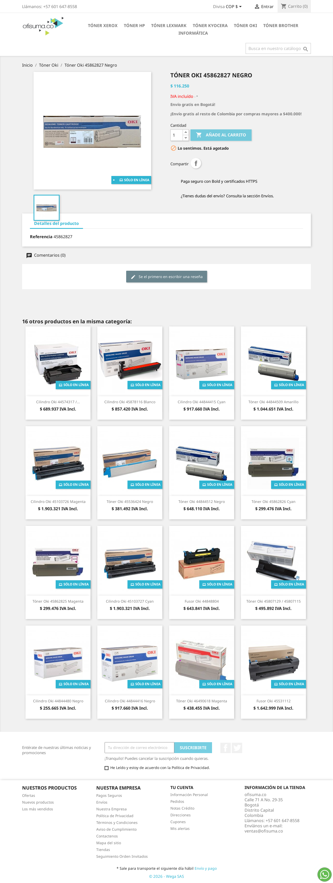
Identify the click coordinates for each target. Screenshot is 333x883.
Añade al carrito (221, 135)
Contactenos (107, 836)
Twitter (237, 748)
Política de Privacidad (114, 815)
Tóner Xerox (103, 25)
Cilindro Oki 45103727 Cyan (130, 601)
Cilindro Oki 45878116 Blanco (129, 401)
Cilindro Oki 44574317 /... (58, 401)
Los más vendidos (37, 808)
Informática (193, 33)
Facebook (225, 748)
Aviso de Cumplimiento (116, 829)
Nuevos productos (38, 802)
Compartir (196, 163)
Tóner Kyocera (210, 25)
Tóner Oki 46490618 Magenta (201, 700)
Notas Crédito (182, 808)
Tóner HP (134, 25)
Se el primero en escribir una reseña (167, 277)
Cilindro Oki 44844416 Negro (130, 700)
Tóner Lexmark (169, 25)
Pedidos (177, 801)
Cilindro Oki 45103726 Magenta (58, 501)
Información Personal (189, 794)
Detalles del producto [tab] (56, 223)
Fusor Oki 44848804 (202, 601)
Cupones (178, 821)
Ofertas (28, 795)
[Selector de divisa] (235, 7)
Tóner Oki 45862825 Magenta (58, 601)
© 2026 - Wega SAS (166, 876)
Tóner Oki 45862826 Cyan (274, 501)
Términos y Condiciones (117, 822)
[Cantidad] (176, 135)
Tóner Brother (280, 25)
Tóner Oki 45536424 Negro (130, 501)
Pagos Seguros (109, 795)
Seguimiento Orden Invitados (122, 856)
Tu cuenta (181, 787)
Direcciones (180, 814)
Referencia (41, 236)
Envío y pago (206, 868)
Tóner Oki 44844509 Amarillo (273, 401)
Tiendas (103, 849)
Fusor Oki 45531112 (274, 700)
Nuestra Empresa (111, 808)
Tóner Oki (245, 25)
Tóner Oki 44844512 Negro (201, 501)
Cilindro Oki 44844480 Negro (58, 700)
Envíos (101, 802)
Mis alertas (180, 828)
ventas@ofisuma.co (264, 831)
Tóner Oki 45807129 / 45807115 (273, 601)
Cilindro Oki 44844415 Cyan (202, 401)
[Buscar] (278, 48)
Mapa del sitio (108, 842)
